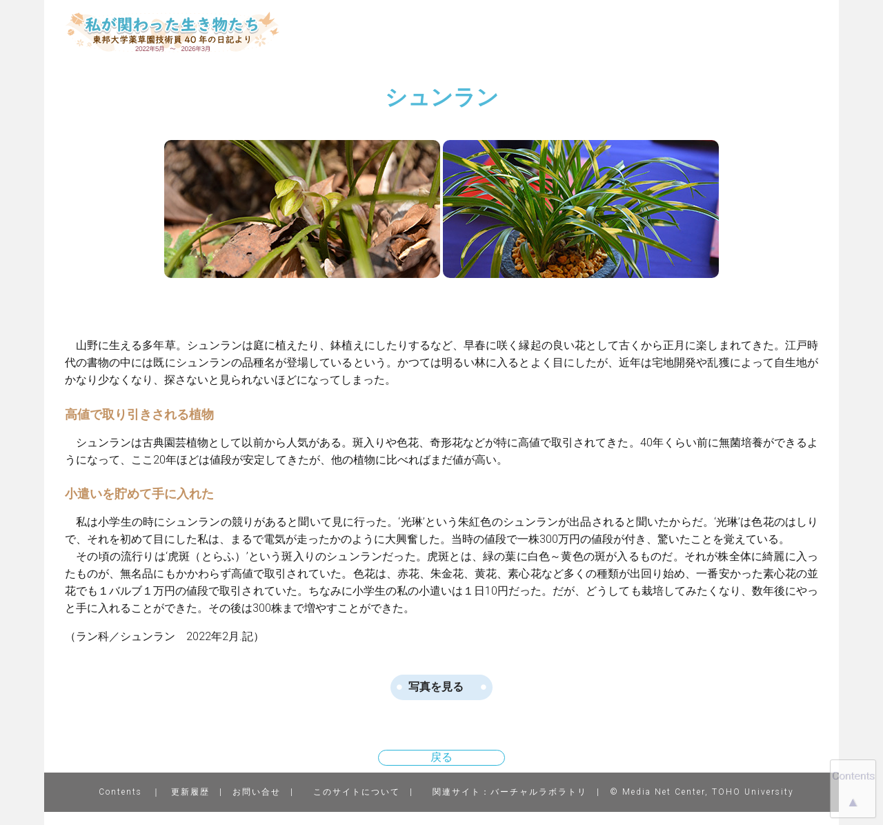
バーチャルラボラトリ (538, 792)
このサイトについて (356, 792)
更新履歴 (190, 792)
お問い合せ (256, 792)
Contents (120, 792)
